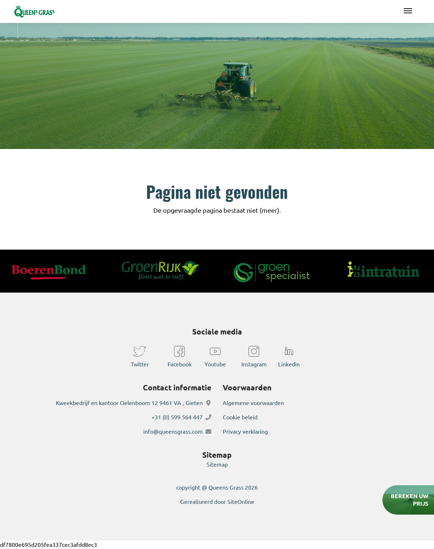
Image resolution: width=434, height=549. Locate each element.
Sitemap (217, 464)
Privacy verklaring (245, 431)
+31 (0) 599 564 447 (177, 417)
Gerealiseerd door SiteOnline (217, 502)
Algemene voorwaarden (253, 403)
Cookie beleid (240, 417)
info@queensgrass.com (173, 431)
